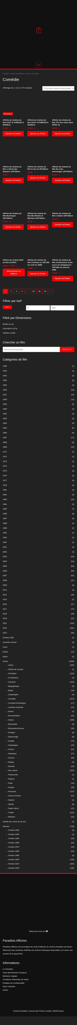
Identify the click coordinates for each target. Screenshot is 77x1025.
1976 (5, 484)
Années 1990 (13, 864)
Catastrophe (13, 703)
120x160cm (7, 337)
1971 (5, 460)
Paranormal (13, 783)
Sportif (11, 813)
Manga (11, 771)
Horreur (11, 766)
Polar (10, 792)
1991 (5, 541)
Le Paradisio (8, 978)
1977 (5, 489)
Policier (11, 796)
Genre (5, 670)
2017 (5, 617)
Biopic (10, 699)
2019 (5, 627)
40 (45, 300)
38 (33, 300)
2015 (5, 608)
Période (6, 835)
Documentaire (14, 724)
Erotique (11, 741)
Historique (12, 762)
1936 (5, 375)
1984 (5, 513)
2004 (5, 570)
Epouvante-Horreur (16, 737)
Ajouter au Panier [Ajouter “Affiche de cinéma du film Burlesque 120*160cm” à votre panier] (13, 235)
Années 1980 (13, 860)
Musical (11, 775)
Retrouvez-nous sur (38, 940)
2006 (5, 579)
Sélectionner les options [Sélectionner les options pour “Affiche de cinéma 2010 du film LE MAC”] (14, 281)
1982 (5, 503)
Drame (11, 728)
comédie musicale (15, 716)
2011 (5, 598)
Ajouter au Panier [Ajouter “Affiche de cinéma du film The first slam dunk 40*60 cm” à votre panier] (62, 142)
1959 (5, 413)
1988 (5, 532)
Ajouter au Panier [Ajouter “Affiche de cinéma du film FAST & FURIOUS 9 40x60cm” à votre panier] (13, 142)
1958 (5, 408)
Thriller (11, 821)
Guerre (11, 758)
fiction (5, 665)
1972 (5, 465)
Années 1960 (13, 851)
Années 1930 (13, 839)
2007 (5, 584)
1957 (5, 403)
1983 (5, 508)
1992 (5, 546)
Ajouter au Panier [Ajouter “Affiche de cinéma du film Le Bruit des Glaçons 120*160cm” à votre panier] (13, 189)
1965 (5, 437)
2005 (5, 575)
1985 (5, 517)
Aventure (12, 691)
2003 (5, 565)
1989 (5, 537)
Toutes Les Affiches (17, 82)
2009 (5, 594)
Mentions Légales (10, 985)
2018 (5, 622)
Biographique (13, 695)
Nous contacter (9, 995)
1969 (5, 456)
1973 (5, 470)
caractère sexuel (9, 651)
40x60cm (6, 341)
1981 (5, 498)
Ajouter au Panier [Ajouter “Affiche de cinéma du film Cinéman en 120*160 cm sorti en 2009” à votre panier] (38, 282)
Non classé (12, 779)
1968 (5, 451)
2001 (5, 556)
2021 (5, 632)
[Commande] (58, 97)
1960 (5, 418)
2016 (5, 613)
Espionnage (13, 745)
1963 (5, 427)
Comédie (12, 707)
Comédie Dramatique (17, 711)
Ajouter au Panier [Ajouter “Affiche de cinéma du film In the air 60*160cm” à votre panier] (38, 186)
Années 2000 (13, 868)
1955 (5, 394)
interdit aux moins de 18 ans (14, 830)
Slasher (11, 808)
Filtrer (7, 315)
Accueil (5, 82)
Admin (5, 998)
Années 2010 (13, 872)
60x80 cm (7, 333)
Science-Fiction (14, 804)
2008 (5, 589)
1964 (5, 432)
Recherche (67, 358)
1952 (5, 384)
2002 (5, 560)
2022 (5, 637)
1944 (5, 379)
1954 (5, 389)
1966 (5, 441)
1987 (5, 527)
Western (11, 825)
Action (10, 674)
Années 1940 (13, 843)
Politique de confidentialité (13, 991)
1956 (5, 398)
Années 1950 (13, 847)
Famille (11, 749)
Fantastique (13, 754)
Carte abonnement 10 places (15, 981)
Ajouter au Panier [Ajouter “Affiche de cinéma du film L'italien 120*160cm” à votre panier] (62, 233)
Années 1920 (8, 646)
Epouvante (12, 733)
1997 (5, 551)
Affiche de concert (15, 678)
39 (39, 300)
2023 (5, 641)
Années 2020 (13, 877)
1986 (5, 522)
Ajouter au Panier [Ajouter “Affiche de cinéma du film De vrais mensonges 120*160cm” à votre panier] (62, 189)
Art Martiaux (13, 686)
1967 (5, 446)
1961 (5, 422)
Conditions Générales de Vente (15, 988)
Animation (12, 682)
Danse (11, 720)
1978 (5, 494)
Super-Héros (13, 817)
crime (5, 656)
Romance (12, 800)
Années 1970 (13, 856)
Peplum (11, 787)
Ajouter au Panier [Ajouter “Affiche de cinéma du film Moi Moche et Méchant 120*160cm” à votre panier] (38, 235)
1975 (5, 479)
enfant (5, 660)
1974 (5, 475)
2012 (5, 603)
